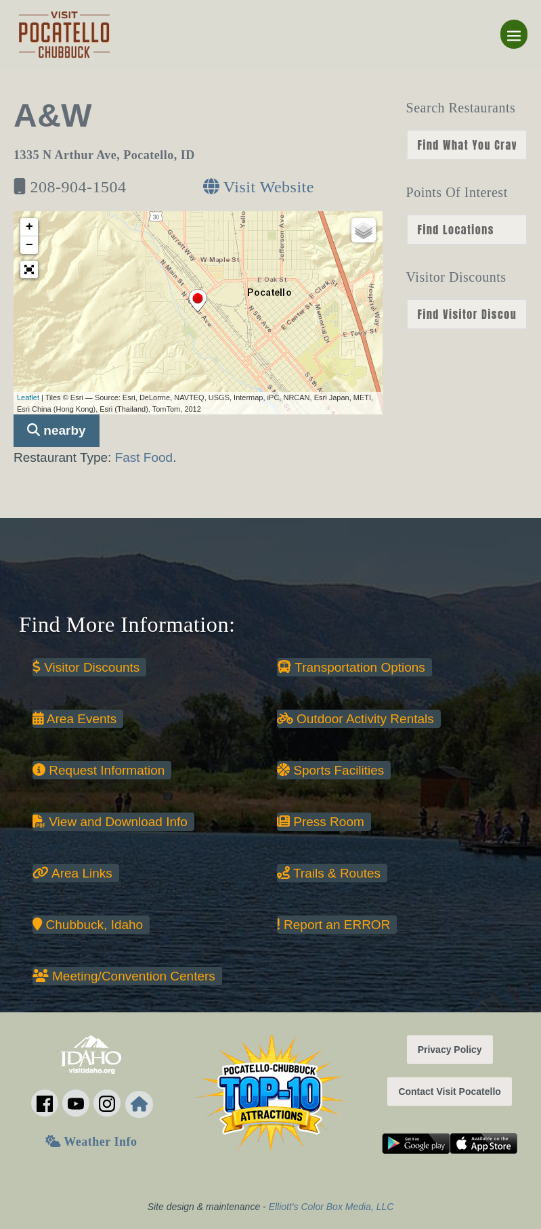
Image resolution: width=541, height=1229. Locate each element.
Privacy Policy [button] (450, 1049)
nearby (56, 430)
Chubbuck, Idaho (88, 925)
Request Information (99, 770)
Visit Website (258, 187)
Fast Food (144, 457)
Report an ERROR (333, 925)
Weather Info (91, 1141)
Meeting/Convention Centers (124, 976)
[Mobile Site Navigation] (513, 34)
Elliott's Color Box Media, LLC (331, 1206)
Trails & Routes (329, 873)
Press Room (320, 822)
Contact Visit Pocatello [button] (449, 1091)
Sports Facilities (330, 770)
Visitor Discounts (86, 667)
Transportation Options (351, 667)
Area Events (74, 719)
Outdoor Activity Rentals (355, 719)
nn (466, 144)
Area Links (72, 873)
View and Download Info (110, 822)
